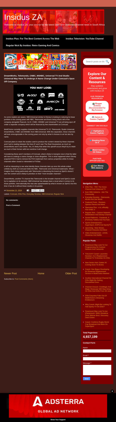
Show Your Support (58, 420)
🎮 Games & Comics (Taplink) (97, 118)
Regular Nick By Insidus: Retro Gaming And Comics (32, 45)
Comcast (13, 194)
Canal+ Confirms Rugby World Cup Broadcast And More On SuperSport (97, 324)
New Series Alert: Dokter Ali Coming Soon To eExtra (96, 264)
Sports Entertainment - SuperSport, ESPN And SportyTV (98, 224)
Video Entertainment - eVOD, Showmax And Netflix (96, 234)
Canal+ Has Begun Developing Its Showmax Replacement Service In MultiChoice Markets (97, 271)
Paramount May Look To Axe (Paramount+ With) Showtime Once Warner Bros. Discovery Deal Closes (96, 314)
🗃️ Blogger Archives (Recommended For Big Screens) (97, 106)
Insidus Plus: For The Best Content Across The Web (32, 39)
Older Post (71, 273)
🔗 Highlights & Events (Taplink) (97, 132)
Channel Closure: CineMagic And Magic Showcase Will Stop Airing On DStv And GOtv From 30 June (98, 289)
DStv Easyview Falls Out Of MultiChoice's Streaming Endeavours (96, 298)
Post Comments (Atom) (24, 279)
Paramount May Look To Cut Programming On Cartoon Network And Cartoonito (96, 247)
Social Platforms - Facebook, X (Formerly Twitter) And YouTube (97, 219)
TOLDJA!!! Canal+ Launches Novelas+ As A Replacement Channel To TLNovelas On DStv (97, 256)
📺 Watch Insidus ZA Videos (97, 151)
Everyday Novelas (34, 194)
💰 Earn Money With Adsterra (97, 167)
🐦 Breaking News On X (97, 141)
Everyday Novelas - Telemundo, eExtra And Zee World (97, 198)
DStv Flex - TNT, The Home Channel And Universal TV (96, 188)
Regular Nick (59, 194)
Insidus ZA (23, 17)
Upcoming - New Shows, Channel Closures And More (96, 229)
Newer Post (10, 273)
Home (41, 273)
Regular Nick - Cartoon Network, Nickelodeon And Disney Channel (98, 214)
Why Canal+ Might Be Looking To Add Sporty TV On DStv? (98, 305)
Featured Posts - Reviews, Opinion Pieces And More (95, 203)
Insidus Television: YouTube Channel (85, 39)
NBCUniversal (47, 194)
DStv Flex (22, 194)
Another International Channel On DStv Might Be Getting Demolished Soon (98, 280)
